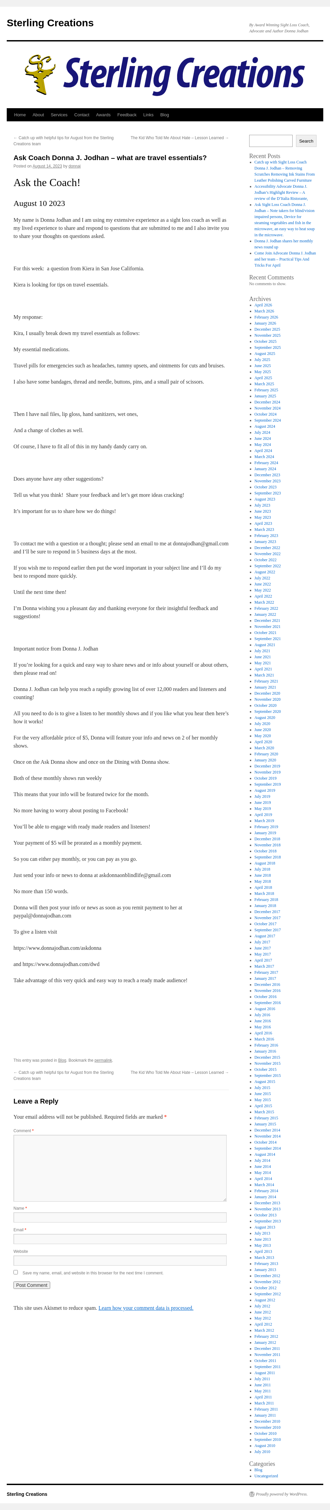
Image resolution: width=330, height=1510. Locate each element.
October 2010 (266, 1433)
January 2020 (265, 760)
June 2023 (263, 511)
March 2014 (264, 1184)
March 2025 (264, 384)
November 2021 (268, 626)
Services (59, 114)
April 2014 (263, 1178)
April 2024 (263, 450)
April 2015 (263, 1106)
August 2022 (265, 572)
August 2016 (265, 1008)
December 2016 (267, 984)
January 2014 (265, 1197)
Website (20, 1251)
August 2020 (265, 717)
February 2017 (266, 972)
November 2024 (268, 408)
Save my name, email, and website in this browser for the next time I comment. (93, 1273)
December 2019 (267, 766)
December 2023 (267, 475)
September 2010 (268, 1439)
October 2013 (266, 1215)
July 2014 (262, 1160)
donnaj (75, 166)
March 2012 (264, 1330)
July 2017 (262, 942)
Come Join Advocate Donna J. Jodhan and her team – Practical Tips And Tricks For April (285, 259)
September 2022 (268, 566)
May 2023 (263, 517)
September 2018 (268, 857)
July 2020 (262, 723)
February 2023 (266, 535)
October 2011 (265, 1360)
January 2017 (265, 978)
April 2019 (263, 814)
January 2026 (265, 323)
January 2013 (265, 1269)
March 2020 (264, 748)
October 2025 (266, 341)
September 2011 (268, 1366)
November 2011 (267, 1354)
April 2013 (263, 1251)
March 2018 (264, 893)
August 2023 (265, 499)
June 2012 (263, 1312)
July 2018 (262, 869)
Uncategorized (266, 1476)
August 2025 (265, 353)
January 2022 (265, 614)
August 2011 (265, 1372)
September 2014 (268, 1148)
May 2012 (263, 1318)
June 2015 (263, 1093)
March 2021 (264, 675)
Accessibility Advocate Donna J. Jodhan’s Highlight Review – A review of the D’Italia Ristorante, (281, 192)
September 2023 (268, 493)
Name (20, 1208)
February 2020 (266, 754)
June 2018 (263, 875)
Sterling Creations (50, 22)
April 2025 (263, 377)
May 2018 (263, 881)
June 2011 (263, 1385)
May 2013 (263, 1245)
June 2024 (263, 438)
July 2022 (262, 578)
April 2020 (263, 741)
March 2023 (264, 529)
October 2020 (266, 705)
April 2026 (263, 305)
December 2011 (267, 1348)
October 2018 (266, 851)
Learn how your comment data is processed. (145, 1308)
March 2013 (264, 1257)
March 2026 (264, 311)
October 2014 (266, 1142)
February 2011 (266, 1409)
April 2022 (263, 596)
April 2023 (263, 523)
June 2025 (263, 365)
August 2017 (265, 936)
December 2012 (267, 1275)
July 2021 (262, 650)
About (38, 114)
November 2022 (268, 553)
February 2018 (266, 899)
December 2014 (267, 1130)
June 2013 (263, 1239)
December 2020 (267, 693)
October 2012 (266, 1288)
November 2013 (268, 1209)
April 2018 (263, 887)
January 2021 (265, 687)
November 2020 (268, 699)
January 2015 (265, 1124)
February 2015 (266, 1118)
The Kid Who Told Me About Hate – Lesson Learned (180, 137)
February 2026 (266, 317)
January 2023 (265, 541)
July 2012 (262, 1306)
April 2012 (263, 1324)
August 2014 (265, 1154)
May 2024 (263, 444)
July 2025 (262, 359)
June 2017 (263, 948)
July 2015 (262, 1087)
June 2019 (263, 802)
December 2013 (267, 1203)
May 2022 (263, 590)
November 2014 (268, 1136)
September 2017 (268, 930)
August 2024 (265, 426)
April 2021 (263, 669)
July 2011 (262, 1379)
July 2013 (262, 1233)
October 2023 (266, 487)
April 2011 (263, 1397)
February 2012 (266, 1336)
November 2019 (268, 772)
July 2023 (262, 505)
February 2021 (266, 681)
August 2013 (265, 1227)
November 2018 (268, 845)
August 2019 (265, 790)
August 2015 (265, 1081)
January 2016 (265, 1051)
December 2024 (267, 402)
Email (19, 1230)
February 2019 (266, 826)
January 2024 (265, 468)
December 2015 (267, 1057)
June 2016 (263, 1021)
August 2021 (265, 644)
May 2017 (263, 954)
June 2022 (263, 584)
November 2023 (268, 481)
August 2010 (265, 1445)
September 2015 (268, 1075)
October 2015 (266, 1069)
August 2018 (265, 863)
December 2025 (267, 329)
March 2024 (264, 456)
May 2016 (263, 1027)
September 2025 (268, 347)
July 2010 (262, 1451)
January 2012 (265, 1342)
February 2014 (266, 1190)
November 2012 (268, 1281)
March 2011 (264, 1403)
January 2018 (265, 905)
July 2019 (262, 796)
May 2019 (263, 808)
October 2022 (266, 559)
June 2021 (263, 657)
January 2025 (265, 396)
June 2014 (263, 1166)
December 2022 (267, 547)
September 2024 (268, 420)
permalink (103, 1060)
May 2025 (263, 371)
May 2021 (263, 663)
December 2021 (267, 620)
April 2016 (263, 1033)
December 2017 (267, 911)
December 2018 (267, 839)
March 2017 (264, 966)
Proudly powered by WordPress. (282, 1494)
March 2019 (264, 820)
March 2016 (264, 1039)
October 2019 (266, 778)
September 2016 (268, 1002)
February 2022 (266, 608)
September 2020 (268, 711)
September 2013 (268, 1221)
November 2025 (268, 335)
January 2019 (265, 833)
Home (20, 114)
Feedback (126, 114)
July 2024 (262, 432)
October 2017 (266, 924)
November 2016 (268, 990)
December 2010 (267, 1421)
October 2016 (266, 996)
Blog (164, 114)
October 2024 (266, 414)
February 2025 (266, 390)
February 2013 (266, 1263)
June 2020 (263, 729)
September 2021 (268, 638)
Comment (23, 1130)
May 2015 (263, 1099)
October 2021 (266, 632)
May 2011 (263, 1391)
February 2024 (266, 462)
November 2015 (268, 1063)
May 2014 (263, 1172)
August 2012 (265, 1300)
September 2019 (268, 784)
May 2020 (263, 735)
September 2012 (268, 1294)
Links (148, 114)
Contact (82, 114)
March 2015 (264, 1112)
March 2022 (264, 602)
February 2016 (266, 1045)
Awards (103, 114)
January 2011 (265, 1415)
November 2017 (268, 917)
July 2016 (262, 1015)
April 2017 (263, 960)
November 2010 (268, 1427)
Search (306, 141)
